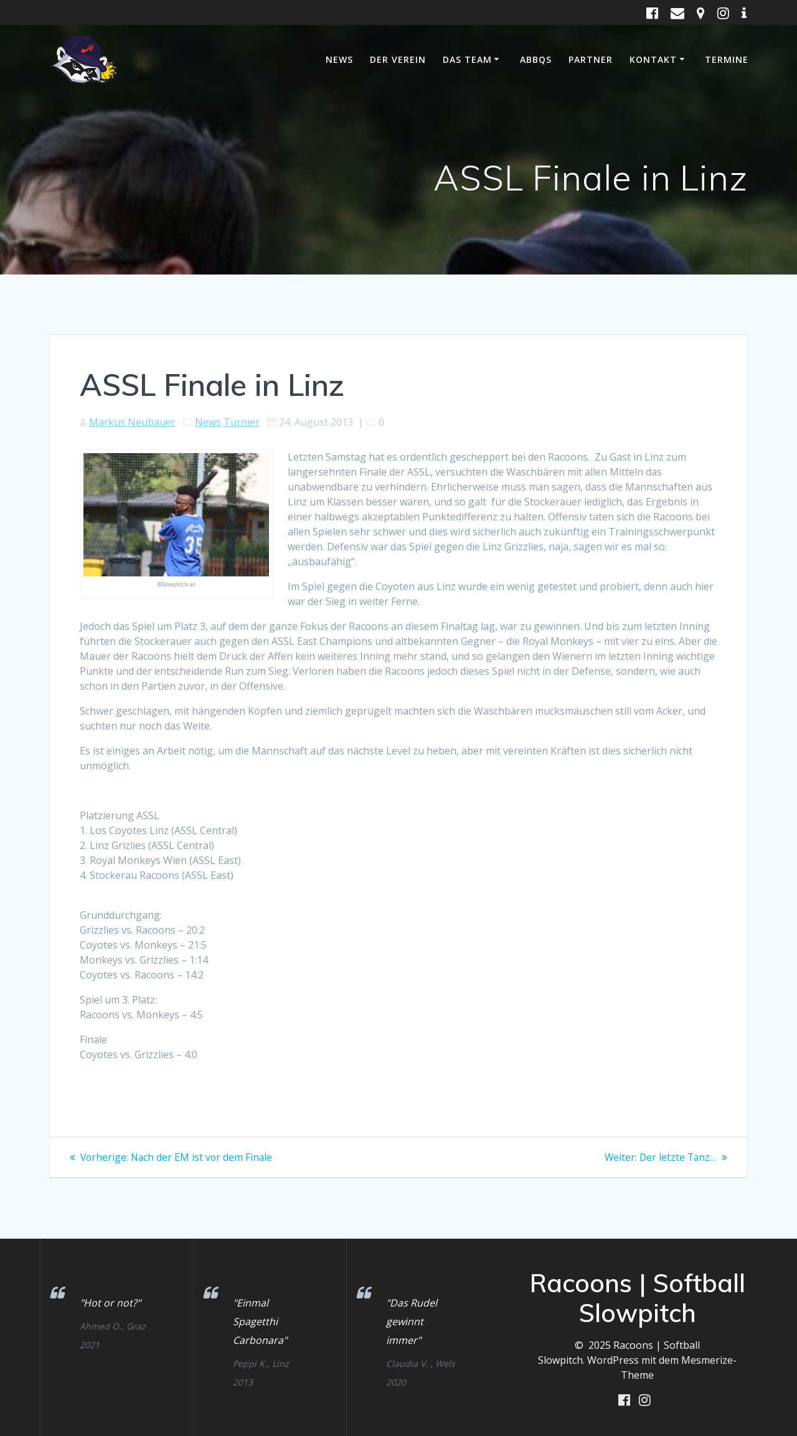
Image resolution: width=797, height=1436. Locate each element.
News (339, 59)
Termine (726, 59)
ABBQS (536, 59)
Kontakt (653, 59)
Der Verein (398, 59)
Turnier (242, 422)
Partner (590, 59)
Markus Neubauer (132, 422)
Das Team (467, 59)
